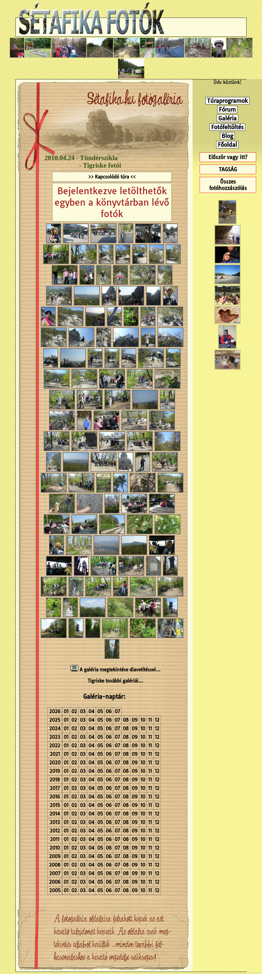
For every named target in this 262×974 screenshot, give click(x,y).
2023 (54, 737)
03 (83, 711)
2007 (54, 873)
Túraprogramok (227, 100)
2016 (55, 797)
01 (66, 711)
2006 (55, 882)
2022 (54, 745)
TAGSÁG (228, 169)
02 (74, 711)
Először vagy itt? (227, 157)
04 (91, 711)
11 (150, 720)
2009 (55, 856)
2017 (55, 788)
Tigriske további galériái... (115, 681)
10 (142, 720)
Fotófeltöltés (227, 127)
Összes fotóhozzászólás (228, 184)
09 (135, 720)
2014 (55, 814)
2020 (55, 762)
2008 (55, 865)
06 (109, 711)
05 (100, 711)
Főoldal (227, 144)
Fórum (227, 109)
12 (157, 720)
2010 (55, 848)
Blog (227, 135)
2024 (55, 728)
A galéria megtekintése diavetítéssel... (115, 669)
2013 (55, 822)
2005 (55, 890)
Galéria (227, 118)
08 (126, 720)
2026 (55, 711)
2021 (55, 754)
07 (117, 711)
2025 (54, 720)
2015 (55, 805)
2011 (54, 839)
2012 (55, 831)
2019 (55, 771)
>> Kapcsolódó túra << (112, 177)
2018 (55, 779)
